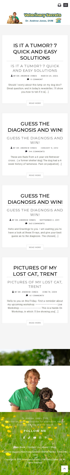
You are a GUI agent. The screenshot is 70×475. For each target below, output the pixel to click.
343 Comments (35, 223)
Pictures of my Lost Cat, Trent (35, 284)
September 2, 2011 (49, 220)
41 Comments (35, 295)
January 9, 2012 (49, 148)
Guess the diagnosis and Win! (35, 212)
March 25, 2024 (49, 76)
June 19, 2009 (49, 292)
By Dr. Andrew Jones (24, 76)
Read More (35, 103)
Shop (53, 447)
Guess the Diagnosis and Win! (35, 140)
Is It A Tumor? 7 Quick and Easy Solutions (35, 68)
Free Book (19, 447)
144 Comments (35, 151)
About (45, 447)
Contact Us (33, 447)
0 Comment (35, 79)
